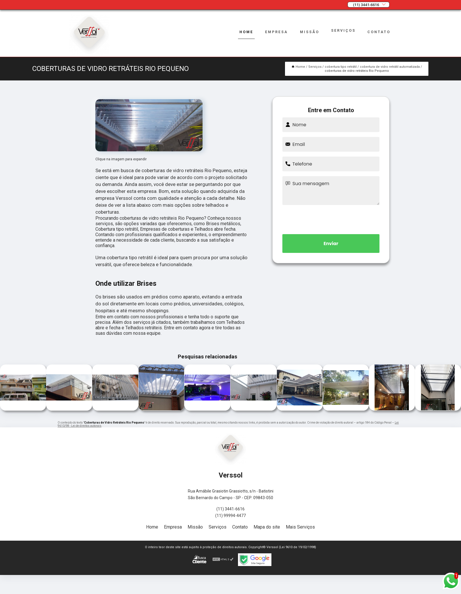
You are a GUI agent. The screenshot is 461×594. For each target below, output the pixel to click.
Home (245, 32)
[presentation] (331, 218)
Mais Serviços (300, 527)
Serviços (343, 30)
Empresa (275, 32)
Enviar (331, 243)
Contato (378, 32)
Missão (309, 32)
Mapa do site (267, 527)
